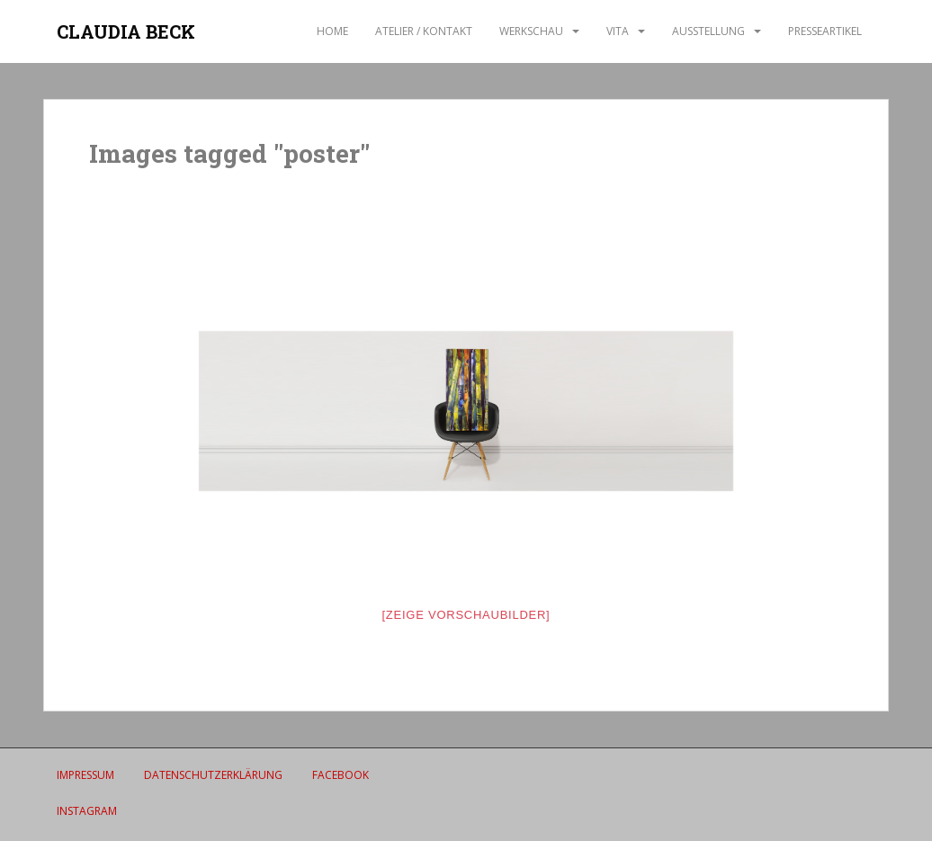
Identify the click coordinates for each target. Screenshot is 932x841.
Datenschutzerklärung (213, 775)
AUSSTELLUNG (708, 31)
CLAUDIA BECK (126, 31)
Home (332, 31)
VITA (617, 31)
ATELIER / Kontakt (423, 31)
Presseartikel (825, 31)
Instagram (87, 811)
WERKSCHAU (531, 31)
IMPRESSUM (85, 775)
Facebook (340, 775)
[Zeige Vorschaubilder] (466, 615)
